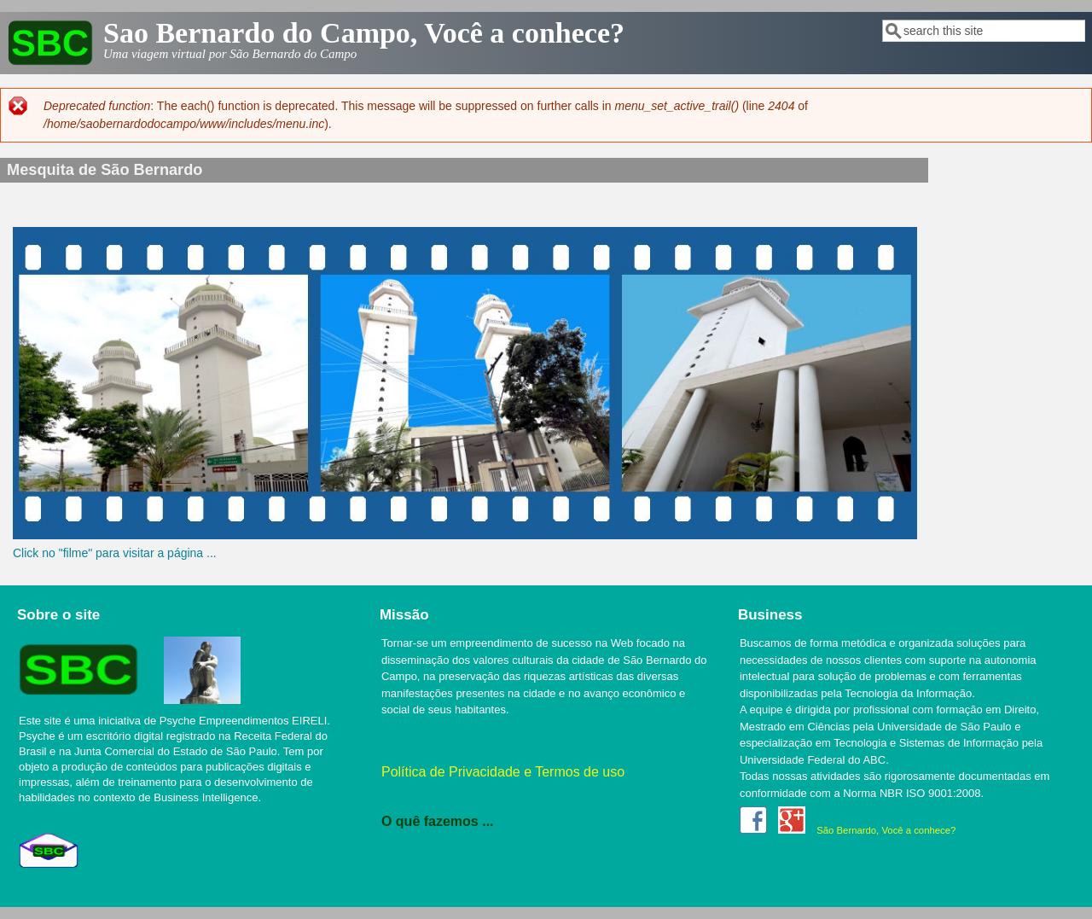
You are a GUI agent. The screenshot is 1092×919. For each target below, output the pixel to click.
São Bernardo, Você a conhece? (886, 830)
